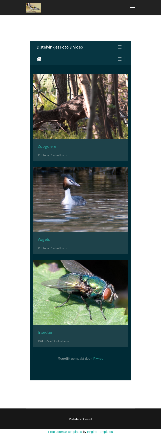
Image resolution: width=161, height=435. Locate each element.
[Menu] (132, 7)
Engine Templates (100, 431)
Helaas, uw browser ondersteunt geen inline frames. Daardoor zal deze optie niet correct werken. (80, 210)
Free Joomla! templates (65, 431)
